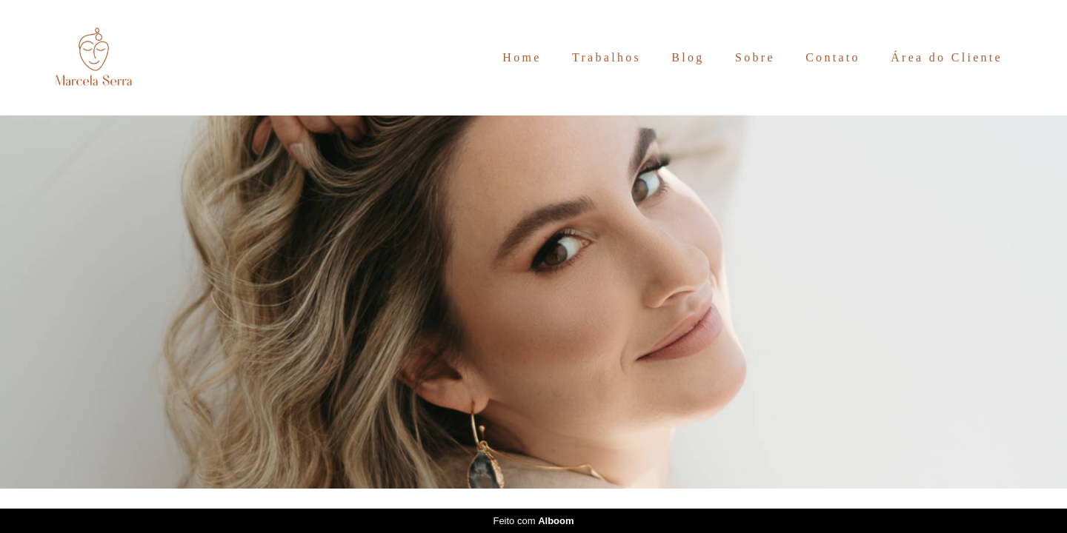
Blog (687, 57)
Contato (832, 57)
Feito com (533, 520)
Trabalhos (606, 57)
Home (521, 57)
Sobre (755, 57)
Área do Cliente (947, 57)
